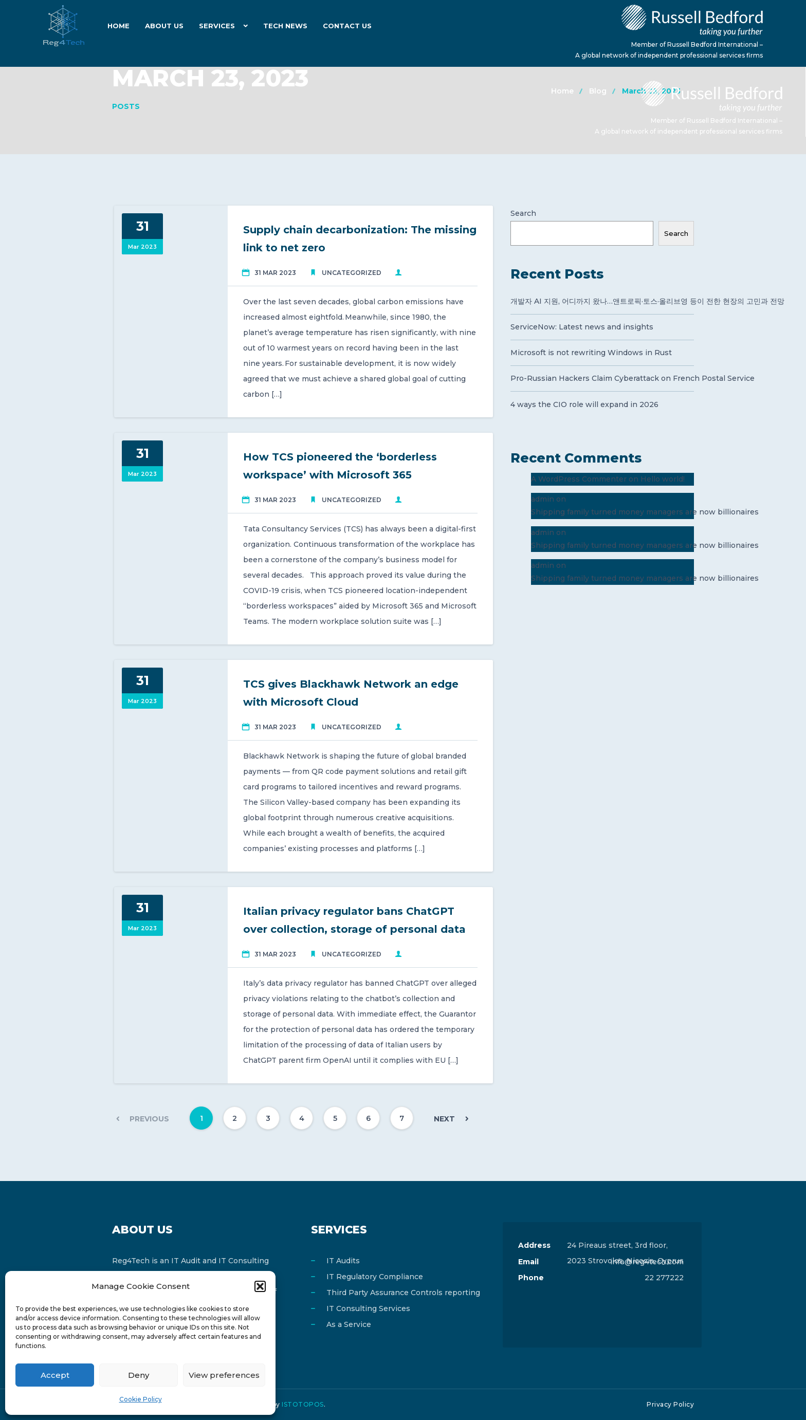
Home (118, 26)
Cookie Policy (140, 1399)
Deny (138, 1375)
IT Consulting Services (368, 1308)
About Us (164, 26)
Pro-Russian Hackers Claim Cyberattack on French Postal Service (602, 378)
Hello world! (662, 479)
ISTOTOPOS (303, 1404)
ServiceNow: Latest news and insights (581, 326)
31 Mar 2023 (275, 272)
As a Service (348, 1324)
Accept (55, 1375)
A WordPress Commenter (579, 479)
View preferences (224, 1375)
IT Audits (343, 1260)
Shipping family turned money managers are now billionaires (645, 512)
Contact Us (347, 26)
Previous (149, 1118)
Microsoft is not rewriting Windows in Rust (591, 352)
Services (217, 26)
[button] (260, 1286)
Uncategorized (351, 272)
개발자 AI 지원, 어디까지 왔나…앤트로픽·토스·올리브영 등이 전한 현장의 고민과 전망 (602, 301)
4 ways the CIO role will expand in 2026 (584, 404)
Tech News (285, 26)
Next (444, 1118)
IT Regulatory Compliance (374, 1276)
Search (523, 213)
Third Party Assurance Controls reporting (403, 1292)
